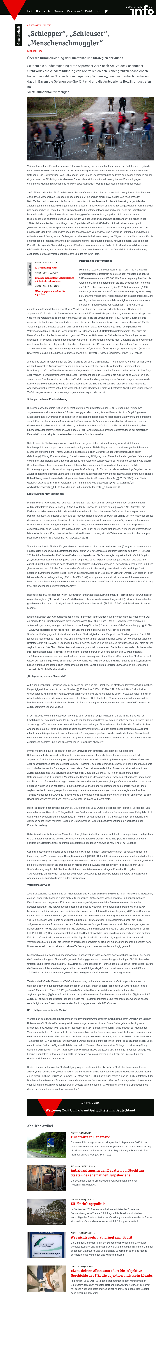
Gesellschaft (18, 35)
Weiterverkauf (74, 11)
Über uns (58, 11)
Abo (38, 11)
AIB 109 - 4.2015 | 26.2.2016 (39, 25)
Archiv (46, 11)
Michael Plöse (34, 51)
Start (29, 11)
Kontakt (89, 11)
